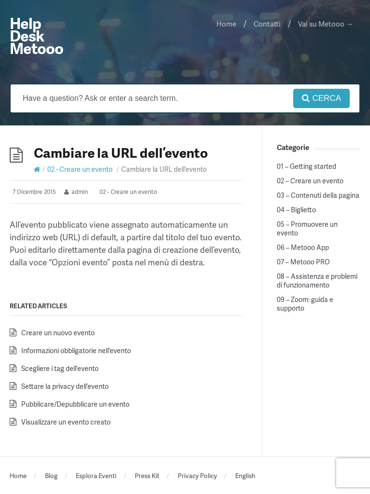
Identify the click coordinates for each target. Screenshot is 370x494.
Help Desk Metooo (36, 35)
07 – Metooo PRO (303, 262)
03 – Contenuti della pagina (318, 195)
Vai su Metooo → (325, 23)
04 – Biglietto (296, 210)
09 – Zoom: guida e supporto (305, 304)
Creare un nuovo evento (58, 332)
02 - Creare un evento (80, 169)
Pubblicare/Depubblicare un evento (75, 404)
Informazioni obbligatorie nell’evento (76, 350)
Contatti (267, 23)
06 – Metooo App (303, 247)
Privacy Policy (197, 475)
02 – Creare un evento (310, 181)
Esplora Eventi (96, 475)
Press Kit (147, 475)
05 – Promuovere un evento (307, 228)
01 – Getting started (306, 166)
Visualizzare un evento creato (66, 421)
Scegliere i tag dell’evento (60, 368)
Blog (51, 475)
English (245, 475)
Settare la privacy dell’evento (65, 386)
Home (226, 23)
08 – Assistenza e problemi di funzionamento (317, 280)
